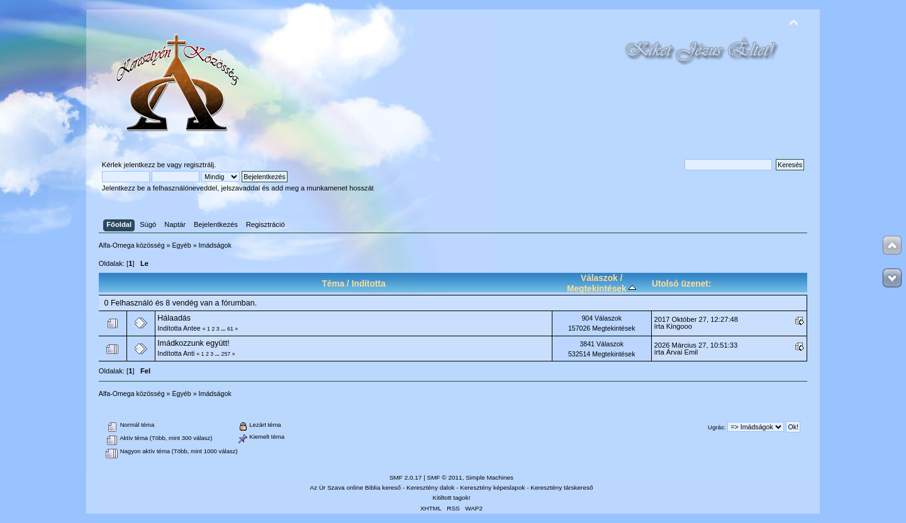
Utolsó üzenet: (682, 284)
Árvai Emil (682, 352)
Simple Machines (489, 477)
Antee (192, 328)
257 (226, 354)
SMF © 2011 (444, 477)
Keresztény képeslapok (492, 487)
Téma (333, 284)
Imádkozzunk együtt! (193, 343)
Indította (369, 284)
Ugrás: (716, 427)
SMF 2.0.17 (405, 477)
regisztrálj (199, 164)
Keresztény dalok (430, 487)
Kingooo (679, 326)
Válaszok (599, 278)
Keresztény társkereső (561, 487)
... (224, 329)
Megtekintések (601, 289)
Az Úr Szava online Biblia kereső (355, 487)
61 (230, 329)
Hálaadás (174, 318)
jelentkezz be (144, 164)
